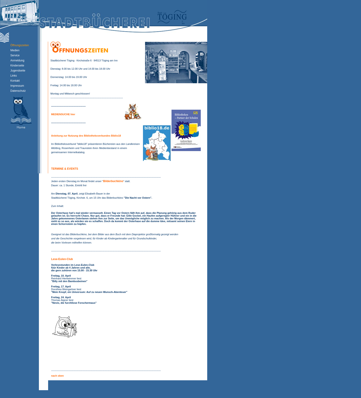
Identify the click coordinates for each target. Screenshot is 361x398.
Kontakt (15, 80)
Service (15, 55)
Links (13, 75)
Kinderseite (17, 65)
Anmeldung (17, 60)
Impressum (17, 85)
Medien (14, 50)
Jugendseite (17, 70)
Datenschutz (18, 90)
